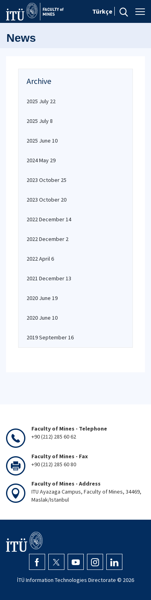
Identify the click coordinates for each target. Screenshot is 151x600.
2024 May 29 (41, 160)
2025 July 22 (41, 101)
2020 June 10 (42, 317)
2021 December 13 (49, 278)
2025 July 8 (40, 120)
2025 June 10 (42, 140)
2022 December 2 (47, 239)
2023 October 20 (46, 199)
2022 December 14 (49, 219)
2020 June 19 (42, 298)
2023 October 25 (46, 180)
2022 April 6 (40, 258)
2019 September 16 (50, 337)
